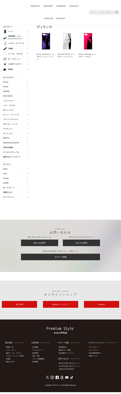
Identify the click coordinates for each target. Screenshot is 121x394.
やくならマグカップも (11, 151)
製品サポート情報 (66, 353)
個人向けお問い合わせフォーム (70, 365)
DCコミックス (8, 109)
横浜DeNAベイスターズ (11, 156)
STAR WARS (8, 95)
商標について (94, 358)
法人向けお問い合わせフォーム (70, 368)
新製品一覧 (10, 350)
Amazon (101, 307)
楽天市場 (19, 307)
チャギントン (8, 128)
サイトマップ (94, 353)
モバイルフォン (8, 196)
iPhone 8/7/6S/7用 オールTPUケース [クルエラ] (67, 54)
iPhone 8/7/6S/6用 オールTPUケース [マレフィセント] (46, 56)
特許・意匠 (37, 358)
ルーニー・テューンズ (11, 114)
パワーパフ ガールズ (10, 118)
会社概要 (37, 350)
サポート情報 (60, 258)
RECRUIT (60, 18)
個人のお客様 (39, 242)
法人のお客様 (81, 242)
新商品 (10, 68)
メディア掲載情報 (40, 361)
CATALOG (48, 18)
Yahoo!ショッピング (60, 307)
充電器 (9, 361)
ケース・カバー (12, 353)
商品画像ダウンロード (67, 355)
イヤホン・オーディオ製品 (16, 358)
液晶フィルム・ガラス (14, 355)
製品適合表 (63, 350)
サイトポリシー (95, 350)
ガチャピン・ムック (10, 123)
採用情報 (37, 364)
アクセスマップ (39, 353)
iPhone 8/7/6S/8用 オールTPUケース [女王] (88, 54)
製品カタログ (11, 364)
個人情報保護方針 (96, 355)
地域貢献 (37, 355)
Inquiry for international (67, 371)
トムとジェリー (8, 100)
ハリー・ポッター (9, 104)
